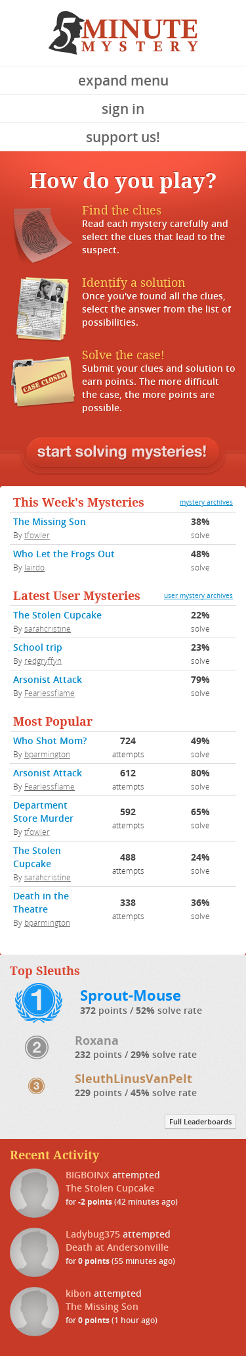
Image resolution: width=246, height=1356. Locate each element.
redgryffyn (43, 660)
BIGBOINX (88, 1174)
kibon (78, 1293)
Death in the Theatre (41, 902)
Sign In (123, 108)
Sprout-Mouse (130, 995)
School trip (37, 647)
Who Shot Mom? (50, 740)
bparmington (47, 754)
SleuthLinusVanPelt (133, 1078)
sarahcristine (47, 628)
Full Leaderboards (200, 1121)
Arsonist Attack (47, 679)
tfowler (37, 535)
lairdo (34, 567)
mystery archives (206, 502)
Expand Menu (123, 80)
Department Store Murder (43, 811)
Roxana (97, 1040)
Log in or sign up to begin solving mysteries (123, 453)
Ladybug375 (93, 1234)
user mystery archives (198, 595)
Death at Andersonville (117, 1247)
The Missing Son (49, 521)
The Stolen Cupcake (57, 615)
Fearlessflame (49, 693)
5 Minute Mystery (123, 33)
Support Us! (123, 137)
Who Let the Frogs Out (64, 553)
